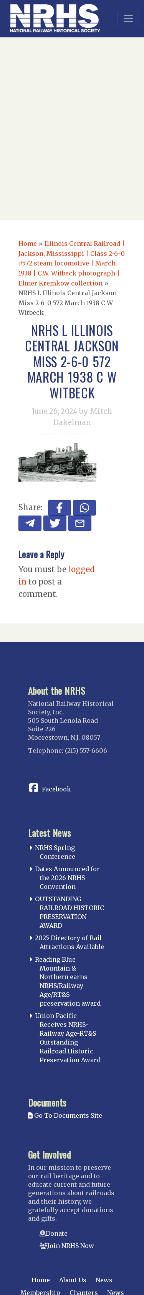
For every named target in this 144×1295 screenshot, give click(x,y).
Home (27, 243)
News (104, 1280)
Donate (57, 1233)
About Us (72, 1280)
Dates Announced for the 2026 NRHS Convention (67, 877)
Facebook (56, 789)
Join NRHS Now (70, 1246)
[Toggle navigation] (128, 18)
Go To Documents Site (65, 1115)
